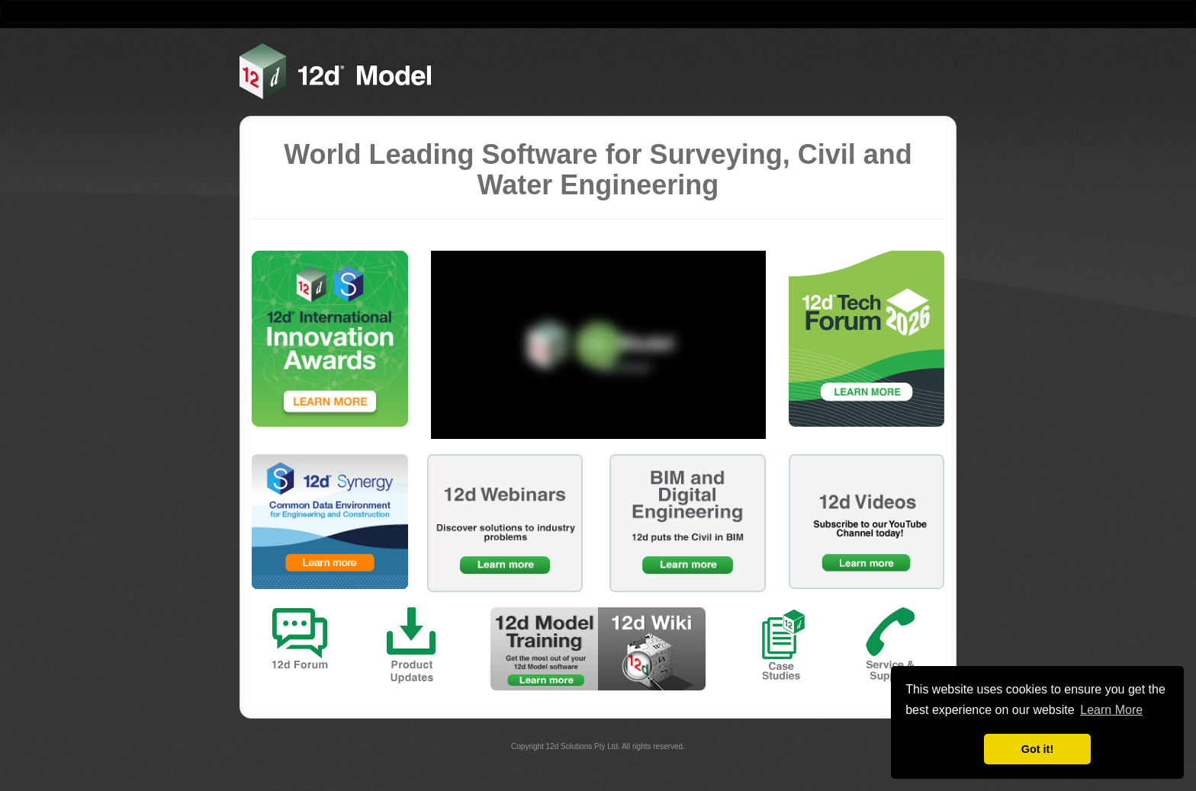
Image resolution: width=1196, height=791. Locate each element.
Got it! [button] (1037, 749)
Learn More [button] (1111, 709)
